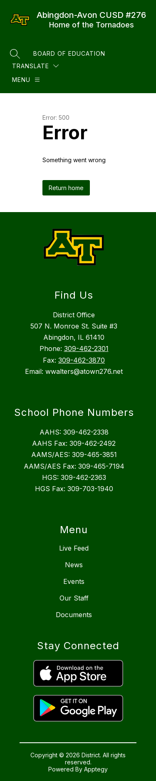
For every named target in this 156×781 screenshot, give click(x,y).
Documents (74, 614)
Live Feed (74, 548)
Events (73, 581)
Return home (66, 187)
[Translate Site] (35, 66)
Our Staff (74, 598)
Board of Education (69, 53)
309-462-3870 (81, 360)
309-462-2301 (86, 348)
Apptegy (96, 769)
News (74, 565)
